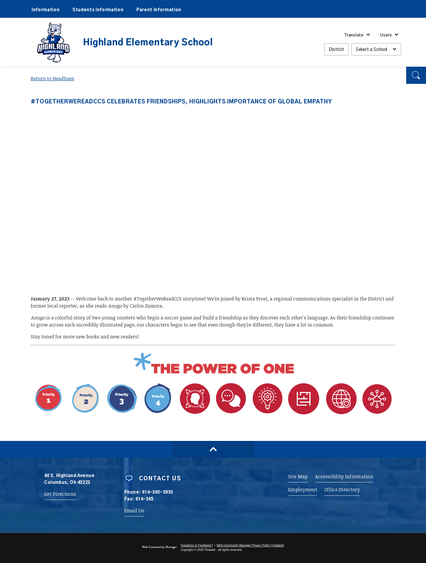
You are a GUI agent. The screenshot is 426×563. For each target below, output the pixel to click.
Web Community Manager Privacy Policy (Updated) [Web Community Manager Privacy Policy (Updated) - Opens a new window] (250, 545)
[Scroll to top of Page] (213, 449)
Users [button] (386, 35)
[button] (416, 75)
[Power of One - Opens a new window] (213, 374)
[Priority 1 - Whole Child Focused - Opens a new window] (104, 415)
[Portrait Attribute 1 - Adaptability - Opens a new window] (286, 415)
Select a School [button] (371, 49)
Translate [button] (354, 35)
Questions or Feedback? (196, 545)
